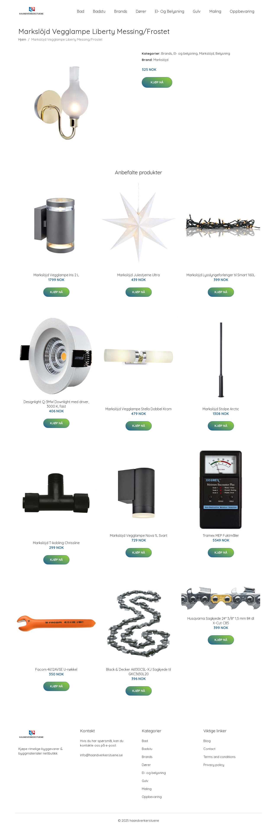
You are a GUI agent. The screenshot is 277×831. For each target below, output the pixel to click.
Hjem (22, 42)
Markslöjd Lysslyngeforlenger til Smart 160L (221, 278)
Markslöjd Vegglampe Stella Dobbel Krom (138, 412)
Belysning (223, 56)
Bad (80, 12)
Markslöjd (206, 56)
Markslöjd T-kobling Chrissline (56, 546)
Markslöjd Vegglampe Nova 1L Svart (138, 539)
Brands (120, 12)
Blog (207, 744)
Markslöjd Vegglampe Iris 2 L (56, 278)
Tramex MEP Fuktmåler (221, 539)
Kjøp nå (157, 85)
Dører (141, 12)
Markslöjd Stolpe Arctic (221, 412)
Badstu (99, 12)
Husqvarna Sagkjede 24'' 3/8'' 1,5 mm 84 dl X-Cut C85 (220, 623)
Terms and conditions (219, 760)
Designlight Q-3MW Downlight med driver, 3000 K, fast (56, 407)
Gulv (197, 12)
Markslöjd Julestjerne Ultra (138, 278)
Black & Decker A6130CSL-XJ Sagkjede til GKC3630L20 (138, 674)
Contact (209, 752)
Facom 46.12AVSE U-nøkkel (56, 672)
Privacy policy (213, 768)
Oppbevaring (242, 12)
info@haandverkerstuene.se (101, 758)
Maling (215, 12)
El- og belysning (169, 12)
